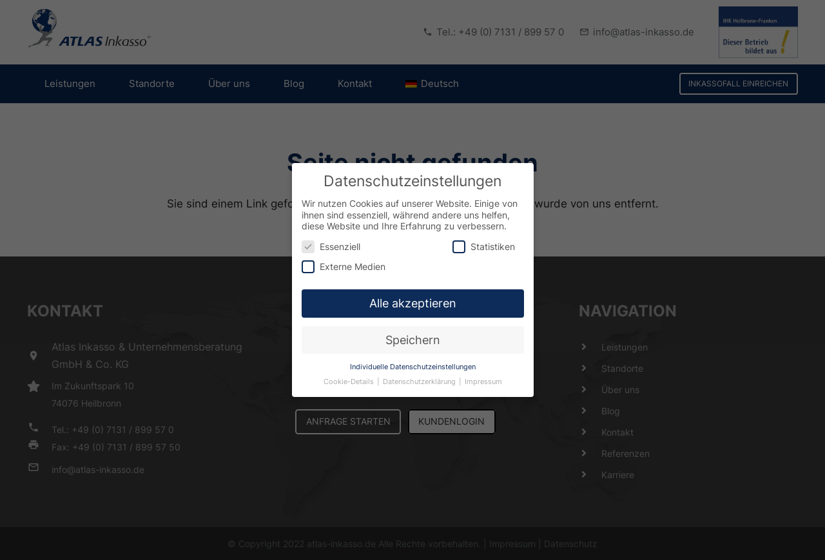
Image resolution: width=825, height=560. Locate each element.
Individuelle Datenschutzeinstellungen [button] (413, 358)
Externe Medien (343, 259)
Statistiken (483, 238)
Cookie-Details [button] (350, 373)
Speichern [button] (412, 331)
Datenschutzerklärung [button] (420, 373)
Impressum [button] (483, 373)
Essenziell (331, 238)
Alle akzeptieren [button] (412, 295)
